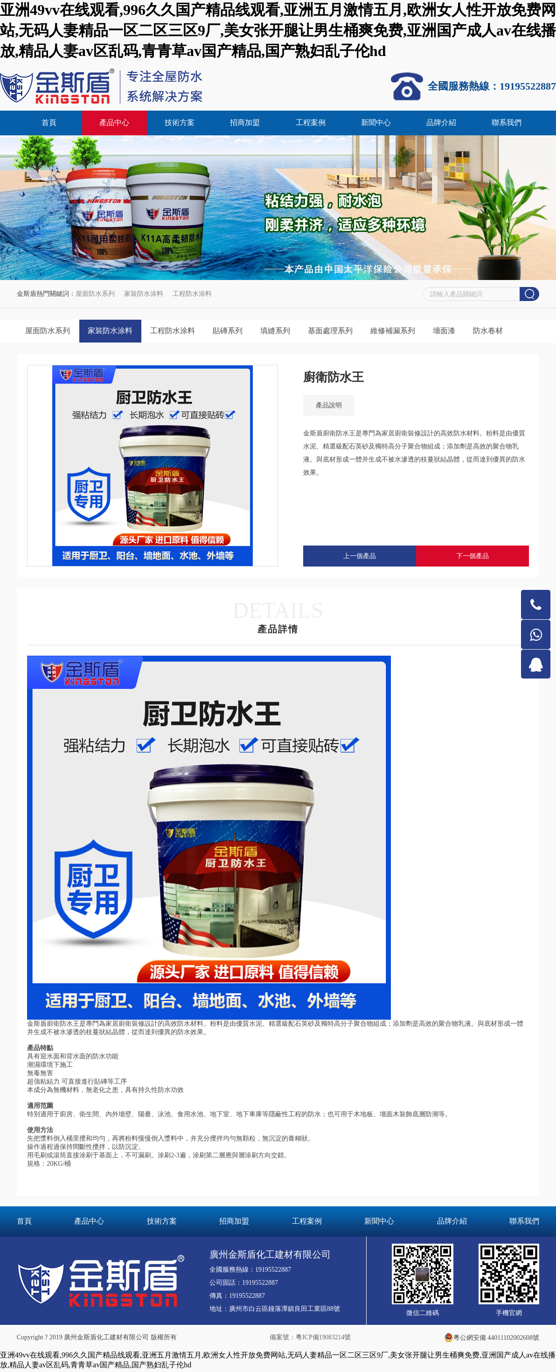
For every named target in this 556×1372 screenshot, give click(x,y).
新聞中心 (376, 123)
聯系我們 (506, 123)
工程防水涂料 (192, 294)
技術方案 (180, 123)
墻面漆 (455, 332)
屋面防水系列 (95, 294)
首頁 (49, 123)
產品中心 (114, 123)
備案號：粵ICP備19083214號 (310, 1339)
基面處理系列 (338, 332)
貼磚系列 (233, 332)
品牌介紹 (441, 123)
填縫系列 (282, 332)
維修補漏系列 (402, 332)
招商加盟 (245, 123)
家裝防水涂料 (143, 294)
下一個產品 (472, 557)
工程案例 (311, 123)
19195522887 (273, 1271)
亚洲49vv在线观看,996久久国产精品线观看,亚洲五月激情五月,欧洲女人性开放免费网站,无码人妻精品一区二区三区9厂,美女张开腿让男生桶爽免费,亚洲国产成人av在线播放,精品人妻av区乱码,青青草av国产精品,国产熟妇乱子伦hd (278, 30)
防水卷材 (500, 332)
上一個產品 (359, 557)
